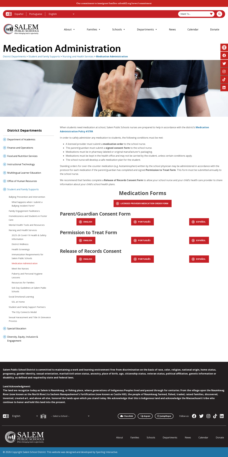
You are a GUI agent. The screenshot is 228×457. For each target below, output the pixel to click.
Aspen (145, 416)
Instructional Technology (19, 164)
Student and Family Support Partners (27, 306)
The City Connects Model (24, 312)
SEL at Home (18, 301)
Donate (214, 29)
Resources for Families (23, 282)
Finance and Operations (18, 147)
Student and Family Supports (44, 56)
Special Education (14, 328)
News (172, 29)
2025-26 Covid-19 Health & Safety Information (29, 237)
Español (19, 14)
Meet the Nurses (20, 268)
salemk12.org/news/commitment (135, 3)
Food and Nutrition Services (20, 156)
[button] (224, 47)
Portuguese (35, 14)
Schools (118, 29)
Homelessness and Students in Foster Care (28, 218)
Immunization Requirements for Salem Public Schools (27, 256)
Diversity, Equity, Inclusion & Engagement (20, 337)
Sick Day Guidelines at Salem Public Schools (29, 289)
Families (94, 29)
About (69, 29)
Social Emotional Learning (21, 296)
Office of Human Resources (20, 181)
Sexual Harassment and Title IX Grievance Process (30, 319)
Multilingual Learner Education (22, 172)
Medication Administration (25, 263)
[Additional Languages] (61, 14)
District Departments (14, 56)
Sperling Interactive (106, 452)
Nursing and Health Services (78, 56)
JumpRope (164, 416)
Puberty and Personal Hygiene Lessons (27, 275)
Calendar (192, 29)
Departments (147, 29)
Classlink (126, 416)
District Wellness (20, 244)
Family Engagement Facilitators (24, 210)
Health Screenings (21, 249)
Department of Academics (19, 139)
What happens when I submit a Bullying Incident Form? (27, 204)
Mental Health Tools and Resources (27, 224)
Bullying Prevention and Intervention (27, 196)
